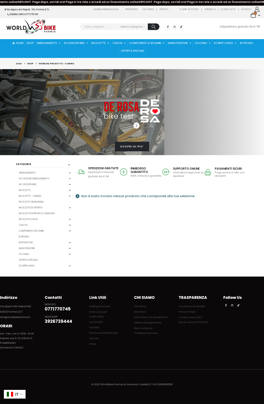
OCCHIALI (203, 43)
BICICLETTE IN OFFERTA (31, 207)
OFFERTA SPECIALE (132, 51)
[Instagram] (174, 26)
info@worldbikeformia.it (104, 9)
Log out (93, 338)
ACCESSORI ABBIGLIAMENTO (34, 178)
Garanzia (140, 312)
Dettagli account (99, 306)
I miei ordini (96, 316)
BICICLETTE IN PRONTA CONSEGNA (37, 213)
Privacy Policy (187, 312)
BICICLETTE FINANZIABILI (31, 201)
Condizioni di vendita (192, 306)
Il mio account (189, 9)
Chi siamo (148, 9)
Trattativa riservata (146, 333)
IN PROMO (246, 43)
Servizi (163, 9)
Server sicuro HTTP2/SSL (194, 322)
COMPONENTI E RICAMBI (31, 230)
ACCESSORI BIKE (76, 43)
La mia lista (228, 9)
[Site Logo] (31, 26)
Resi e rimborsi (143, 328)
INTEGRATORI (26, 242)
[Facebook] (168, 26)
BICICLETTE (100, 43)
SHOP (30, 43)
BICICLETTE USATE (28, 219)
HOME (20, 43)
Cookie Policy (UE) (190, 317)
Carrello (210, 9)
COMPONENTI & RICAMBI (147, 43)
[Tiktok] (181, 26)
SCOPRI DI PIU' (132, 146)
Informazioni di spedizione (150, 317)
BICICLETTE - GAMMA (30, 196)
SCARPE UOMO (225, 43)
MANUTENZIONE (180, 43)
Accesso (246, 9)
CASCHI (119, 43)
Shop (92, 344)
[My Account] (257, 9)
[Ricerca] (154, 26)
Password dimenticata (103, 333)
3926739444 (130, 9)
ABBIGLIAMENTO (49, 43)
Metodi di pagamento (148, 322)
